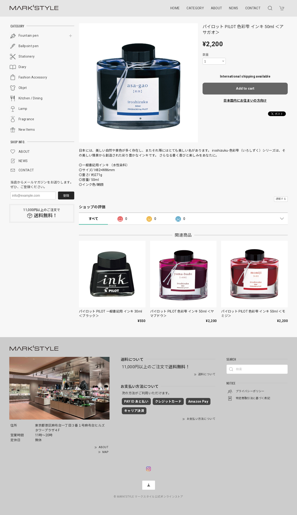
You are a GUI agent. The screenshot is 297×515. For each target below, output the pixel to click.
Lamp (23, 109)
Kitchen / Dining (30, 98)
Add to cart (245, 88)
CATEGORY (195, 8)
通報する (281, 198)
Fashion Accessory (33, 77)
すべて (93, 219)
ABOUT (216, 8)
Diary (22, 67)
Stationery (27, 56)
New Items (27, 129)
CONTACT (253, 8)
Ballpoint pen (29, 46)
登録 (66, 195)
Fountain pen (29, 35)
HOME (175, 8)
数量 (206, 54)
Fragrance (26, 119)
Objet (23, 88)
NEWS (233, 8)
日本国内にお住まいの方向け (245, 100)
